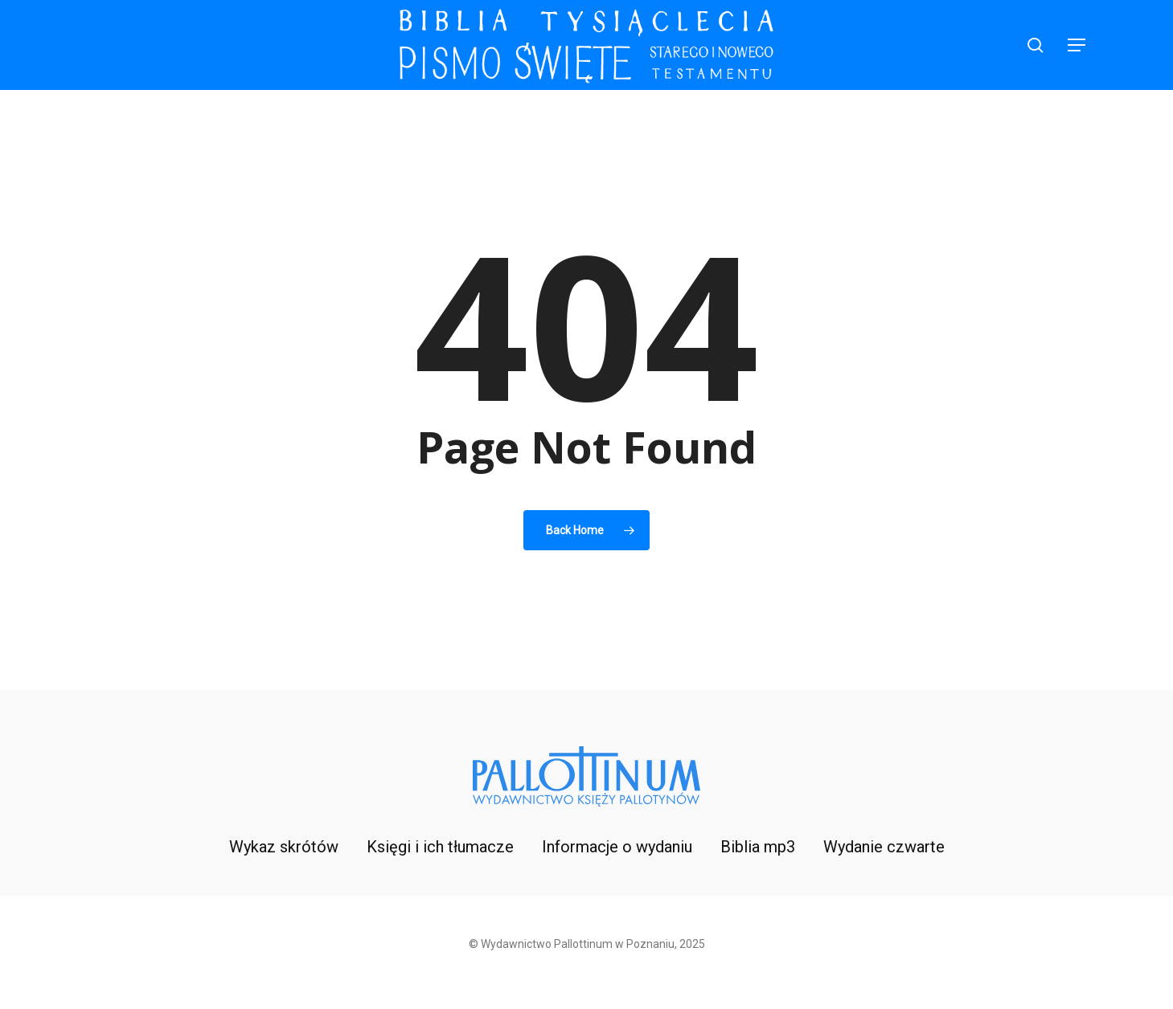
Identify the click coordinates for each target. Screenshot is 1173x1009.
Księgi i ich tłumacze (440, 846)
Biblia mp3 (757, 846)
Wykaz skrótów (283, 846)
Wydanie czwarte (884, 846)
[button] (1077, 45)
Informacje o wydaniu (617, 846)
